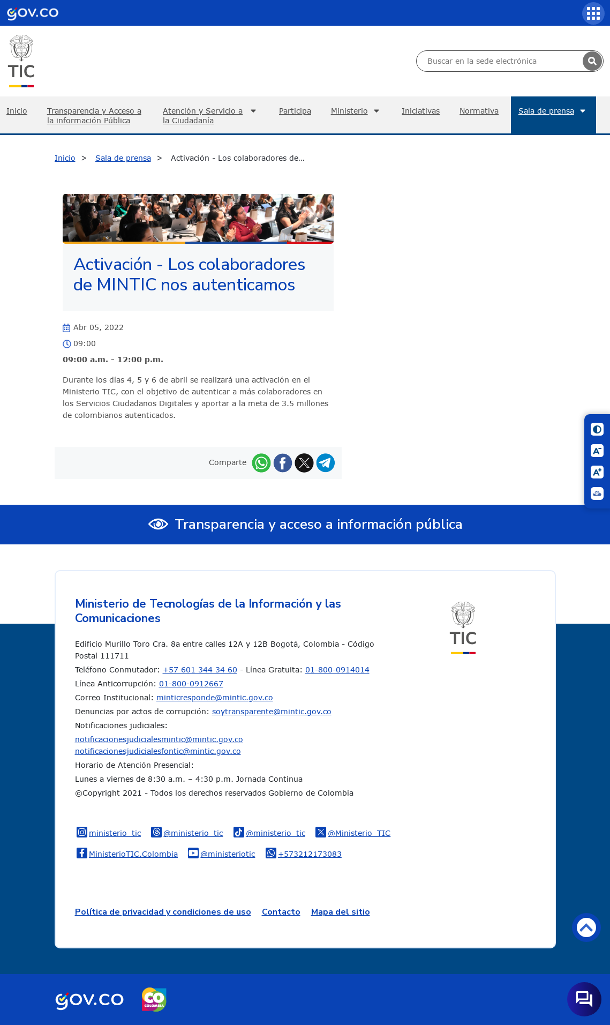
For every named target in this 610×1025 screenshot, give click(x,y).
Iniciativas (421, 110)
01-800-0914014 (337, 669)
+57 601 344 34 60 (200, 669)
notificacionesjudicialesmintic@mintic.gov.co (159, 739)
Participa (295, 110)
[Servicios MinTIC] (593, 13)
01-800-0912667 (191, 683)
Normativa (479, 110)
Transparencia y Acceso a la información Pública (94, 115)
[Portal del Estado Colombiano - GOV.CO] (32, 13)
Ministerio (356, 111)
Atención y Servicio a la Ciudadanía (211, 115)
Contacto (281, 912)
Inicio (65, 157)
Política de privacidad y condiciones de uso (163, 912)
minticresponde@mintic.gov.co (214, 697)
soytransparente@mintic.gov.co (272, 711)
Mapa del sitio (340, 912)
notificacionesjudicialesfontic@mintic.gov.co (158, 750)
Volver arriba (586, 927)
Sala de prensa (553, 111)
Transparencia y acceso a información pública (319, 524)
